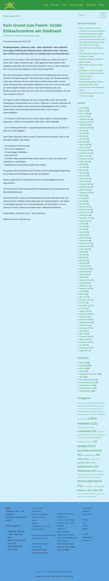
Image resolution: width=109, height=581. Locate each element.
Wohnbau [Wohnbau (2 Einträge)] (92, 496)
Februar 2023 (84, 207)
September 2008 (85, 322)
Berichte (82, 368)
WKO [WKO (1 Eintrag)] (86, 496)
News (64, 5)
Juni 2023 (82, 198)
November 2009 (85, 319)
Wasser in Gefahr (39, 517)
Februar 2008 (84, 325)
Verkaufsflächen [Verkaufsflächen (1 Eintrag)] (96, 477)
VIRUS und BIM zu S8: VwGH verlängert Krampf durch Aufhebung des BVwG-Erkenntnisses (92, 31)
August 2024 (83, 161)
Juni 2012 (82, 303)
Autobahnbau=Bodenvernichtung (43, 535)
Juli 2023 (82, 195)
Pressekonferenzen (86, 385)
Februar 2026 (84, 113)
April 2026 (82, 108)
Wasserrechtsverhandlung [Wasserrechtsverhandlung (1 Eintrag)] (84, 493)
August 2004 (83, 351)
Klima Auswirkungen (40, 514)
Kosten (35, 523)
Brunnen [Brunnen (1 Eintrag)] (80, 408)
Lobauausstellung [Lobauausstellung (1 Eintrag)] (82, 427)
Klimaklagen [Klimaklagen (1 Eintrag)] (94, 414)
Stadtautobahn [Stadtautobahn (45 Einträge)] (88, 466)
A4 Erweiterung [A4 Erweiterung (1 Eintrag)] (81, 403)
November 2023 (85, 187)
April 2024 (82, 173)
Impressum (87, 540)
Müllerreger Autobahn (66, 535)
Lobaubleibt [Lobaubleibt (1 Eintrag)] (91, 427)
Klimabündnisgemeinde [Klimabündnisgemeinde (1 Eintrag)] (83, 414)
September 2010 (85, 314)
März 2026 (83, 111)
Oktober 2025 (84, 125)
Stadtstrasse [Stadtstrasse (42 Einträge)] (86, 470)
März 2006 (83, 334)
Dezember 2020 (85, 269)
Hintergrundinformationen (88, 374)
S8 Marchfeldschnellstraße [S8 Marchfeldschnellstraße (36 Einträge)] (89, 450)
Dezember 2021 (85, 243)
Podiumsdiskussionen (87, 380)
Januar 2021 (83, 266)
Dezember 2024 (85, 150)
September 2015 (85, 288)
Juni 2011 (82, 308)
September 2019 (85, 280)
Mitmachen (90, 5)
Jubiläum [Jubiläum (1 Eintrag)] (101, 411)
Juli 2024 (82, 164)
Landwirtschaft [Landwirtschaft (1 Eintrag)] (83, 419)
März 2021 (83, 263)
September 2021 (85, 246)
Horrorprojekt (37, 508)
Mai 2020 (82, 277)
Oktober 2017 (84, 286)
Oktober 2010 (84, 311)
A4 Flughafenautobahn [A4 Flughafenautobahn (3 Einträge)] (95, 403)
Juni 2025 (82, 133)
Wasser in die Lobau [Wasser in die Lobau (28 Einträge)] (90, 490)
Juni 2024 (82, 167)
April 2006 (82, 331)
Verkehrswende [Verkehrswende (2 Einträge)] (99, 486)
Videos (85, 526)
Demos (81, 371)
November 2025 (85, 122)
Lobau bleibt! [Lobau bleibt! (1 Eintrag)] (100, 431)
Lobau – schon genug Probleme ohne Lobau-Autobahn (66, 523)
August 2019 (83, 283)
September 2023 (85, 192)
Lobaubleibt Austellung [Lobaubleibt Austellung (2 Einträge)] (84, 435)
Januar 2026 (83, 116)
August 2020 (83, 274)
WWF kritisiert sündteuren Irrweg (91, 65)
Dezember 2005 (85, 336)
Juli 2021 (82, 252)
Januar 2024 (83, 181)
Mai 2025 (82, 136)
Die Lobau (55, 5)
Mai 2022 (82, 229)
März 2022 (83, 235)
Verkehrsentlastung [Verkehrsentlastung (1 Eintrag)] (87, 486)
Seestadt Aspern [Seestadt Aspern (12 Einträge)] (86, 463)
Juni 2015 (82, 291)
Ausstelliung (83, 365)
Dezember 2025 (85, 119)
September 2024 (85, 159)
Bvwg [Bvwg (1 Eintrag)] (85, 408)
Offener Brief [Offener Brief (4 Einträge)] (96, 437)
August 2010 (83, 317)
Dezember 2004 (85, 348)
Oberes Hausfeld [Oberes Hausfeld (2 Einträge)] (85, 437)
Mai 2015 (82, 294)
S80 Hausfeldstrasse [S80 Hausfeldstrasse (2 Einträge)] (88, 455)
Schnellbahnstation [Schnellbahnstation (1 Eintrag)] (94, 459)
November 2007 (85, 328)
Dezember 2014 (85, 300)
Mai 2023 (82, 201)
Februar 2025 (84, 145)
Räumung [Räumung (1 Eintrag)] (90, 441)
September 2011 (85, 305)
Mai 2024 (82, 170)
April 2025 (82, 139)
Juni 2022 (82, 226)
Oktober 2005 (84, 339)
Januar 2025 (83, 147)
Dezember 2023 (85, 184)
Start (46, 5)
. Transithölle (36, 511)
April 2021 (82, 260)
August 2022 (83, 221)
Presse (101, 5)
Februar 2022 (84, 238)
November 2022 (85, 212)
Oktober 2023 (84, 190)
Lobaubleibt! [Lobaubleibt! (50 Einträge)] (86, 431)
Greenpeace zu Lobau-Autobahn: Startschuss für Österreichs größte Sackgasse (91, 73)
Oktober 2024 (84, 156)
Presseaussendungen (32, 36)
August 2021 (83, 249)
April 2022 (82, 232)
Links (85, 523)
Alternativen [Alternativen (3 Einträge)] (91, 406)
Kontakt (85, 534)
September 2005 (85, 342)
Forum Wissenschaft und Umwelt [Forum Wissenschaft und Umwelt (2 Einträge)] (87, 411)
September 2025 (85, 128)
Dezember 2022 (85, 209)
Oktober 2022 (84, 215)
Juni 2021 (82, 255)
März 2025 (83, 142)
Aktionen (82, 363)
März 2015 (83, 297)
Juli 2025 (82, 130)
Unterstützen (87, 508)
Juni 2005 (82, 345)
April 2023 (82, 204)
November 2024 (85, 153)
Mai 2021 (82, 257)
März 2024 (83, 176)
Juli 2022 (82, 224)
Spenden (86, 511)
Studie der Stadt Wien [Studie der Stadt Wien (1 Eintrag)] (89, 474)
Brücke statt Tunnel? (40, 538)
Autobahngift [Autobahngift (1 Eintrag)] (101, 406)
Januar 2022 (83, 240)
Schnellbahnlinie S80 (86, 388)
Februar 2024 (84, 178)
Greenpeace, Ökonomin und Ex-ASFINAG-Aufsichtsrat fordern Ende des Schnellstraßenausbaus (92, 39)
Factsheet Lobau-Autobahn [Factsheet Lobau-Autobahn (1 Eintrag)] (95, 408)
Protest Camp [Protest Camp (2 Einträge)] (82, 442)
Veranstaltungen (76, 5)
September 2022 (85, 218)
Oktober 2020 (84, 272)
